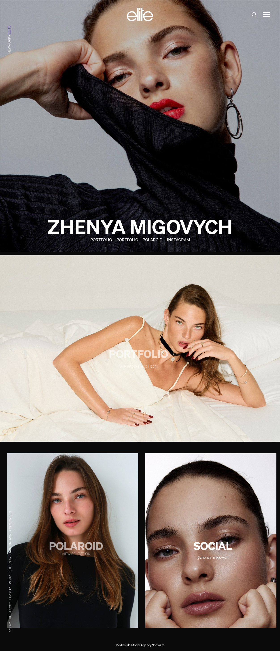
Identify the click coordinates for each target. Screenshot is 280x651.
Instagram (178, 239)
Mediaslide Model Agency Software (140, 645)
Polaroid (153, 239)
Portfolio (101, 239)
